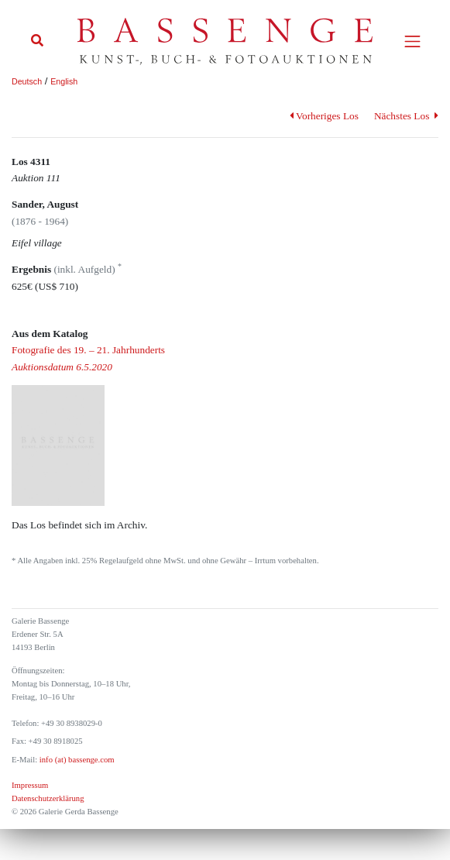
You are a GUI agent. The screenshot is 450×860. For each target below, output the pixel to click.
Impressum (30, 785)
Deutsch (27, 81)
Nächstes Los (406, 116)
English (63, 81)
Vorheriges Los (324, 116)
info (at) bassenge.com (75, 759)
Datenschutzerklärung (48, 798)
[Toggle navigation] (412, 41)
